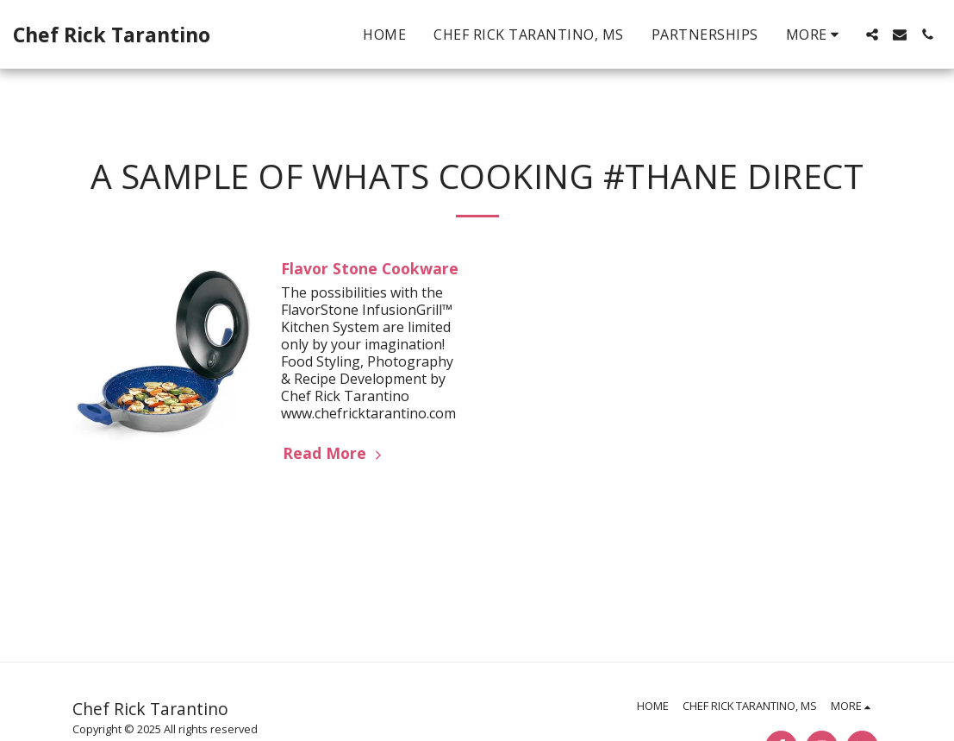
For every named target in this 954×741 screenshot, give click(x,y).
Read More (334, 453)
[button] (872, 34)
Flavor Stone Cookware (369, 268)
